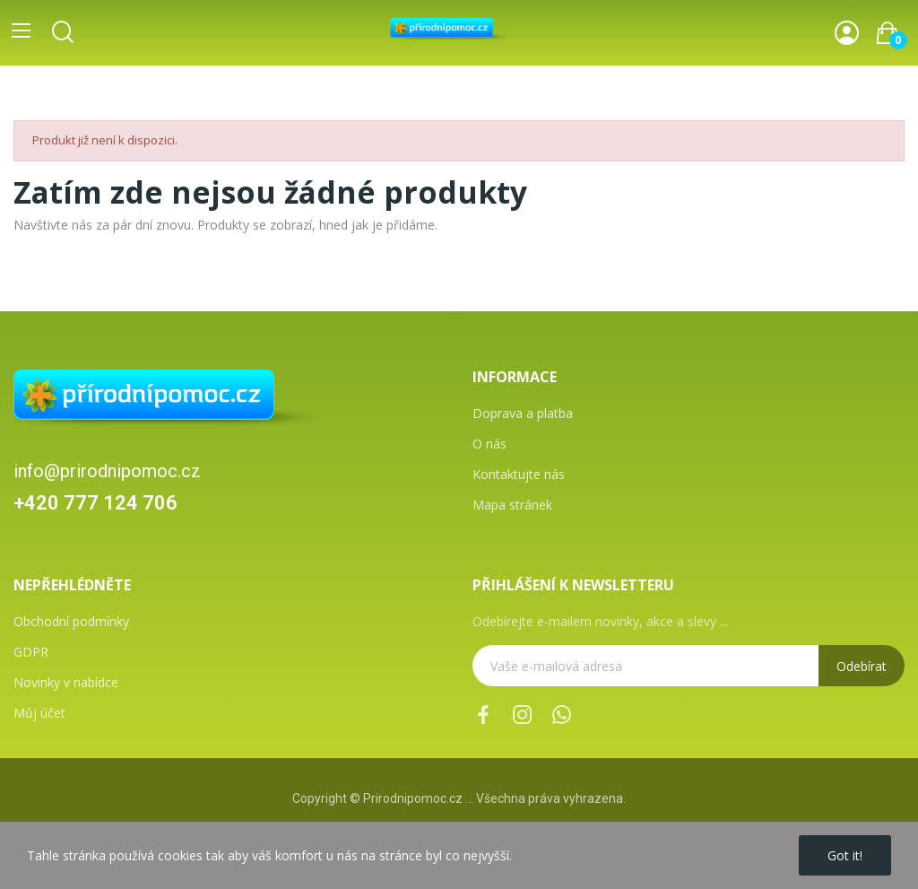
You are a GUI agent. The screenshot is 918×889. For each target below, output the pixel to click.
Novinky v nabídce (65, 682)
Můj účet (39, 712)
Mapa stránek (512, 504)
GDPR (30, 651)
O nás (489, 443)
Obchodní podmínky (71, 621)
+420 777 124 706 (95, 503)
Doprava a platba (522, 413)
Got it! (844, 855)
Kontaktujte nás (518, 474)
